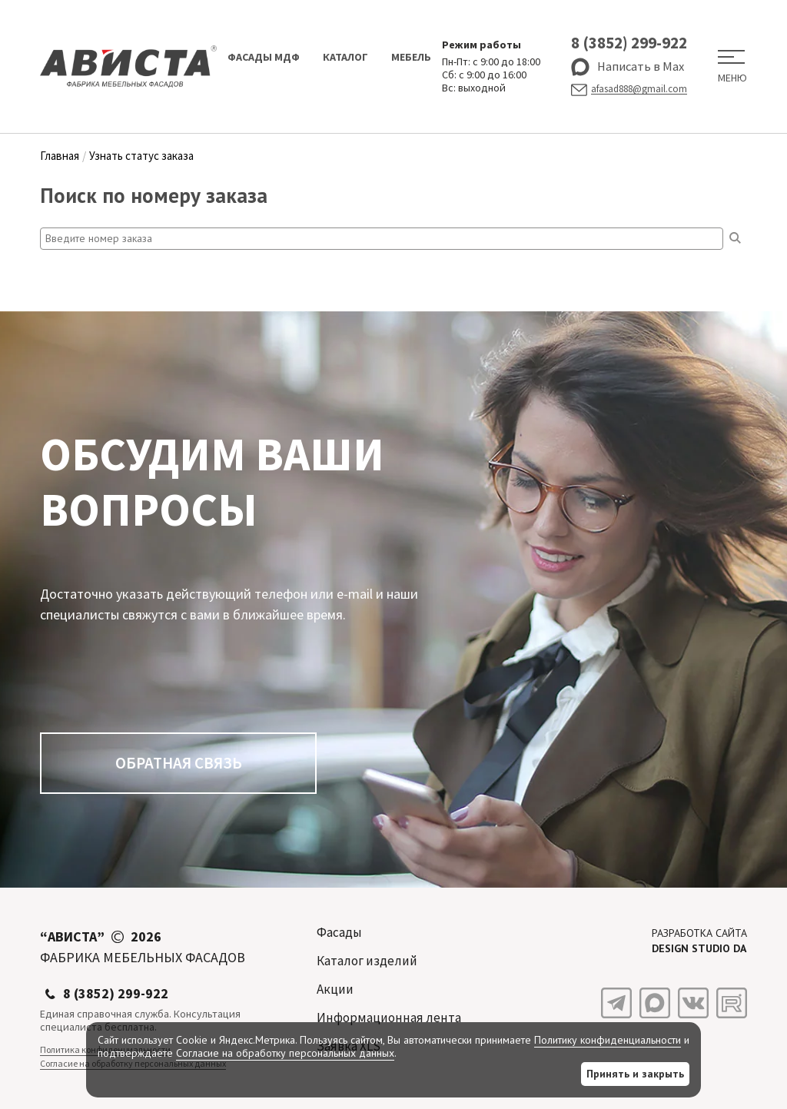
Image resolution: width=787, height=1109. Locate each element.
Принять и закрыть (635, 1074)
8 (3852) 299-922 (629, 42)
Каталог (345, 57)
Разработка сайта (699, 940)
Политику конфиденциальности (607, 1040)
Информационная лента (389, 1017)
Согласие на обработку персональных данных (285, 1053)
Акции (335, 989)
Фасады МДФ (263, 57)
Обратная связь (178, 762)
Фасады (339, 932)
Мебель (411, 57)
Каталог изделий (367, 960)
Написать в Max (627, 67)
